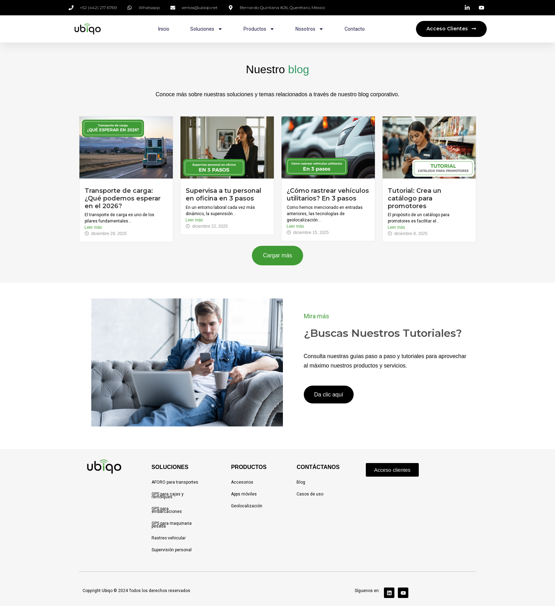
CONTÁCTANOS (317, 467)
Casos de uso (309, 494)
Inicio (163, 29)
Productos (259, 29)
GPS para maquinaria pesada (172, 525)
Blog (300, 482)
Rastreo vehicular (169, 538)
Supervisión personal (172, 549)
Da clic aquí (329, 394)
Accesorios (242, 482)
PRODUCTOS (249, 467)
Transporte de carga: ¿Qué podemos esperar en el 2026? (123, 198)
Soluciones (206, 29)
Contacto (355, 29)
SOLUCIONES (170, 467)
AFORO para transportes (175, 482)
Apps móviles (244, 494)
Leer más (93, 227)
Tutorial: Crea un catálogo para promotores (414, 198)
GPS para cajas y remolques (168, 495)
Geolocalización (246, 505)
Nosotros (309, 29)
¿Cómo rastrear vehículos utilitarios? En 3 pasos (328, 194)
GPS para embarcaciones (167, 510)
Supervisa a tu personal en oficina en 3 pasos (223, 194)
